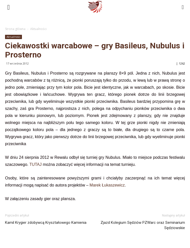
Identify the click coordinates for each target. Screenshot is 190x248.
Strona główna (15, 29)
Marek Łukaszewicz (107, 185)
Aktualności (38, 29)
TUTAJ (35, 164)
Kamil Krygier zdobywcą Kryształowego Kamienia (45, 222)
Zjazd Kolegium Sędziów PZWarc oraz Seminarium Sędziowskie (143, 225)
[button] (183, 7)
